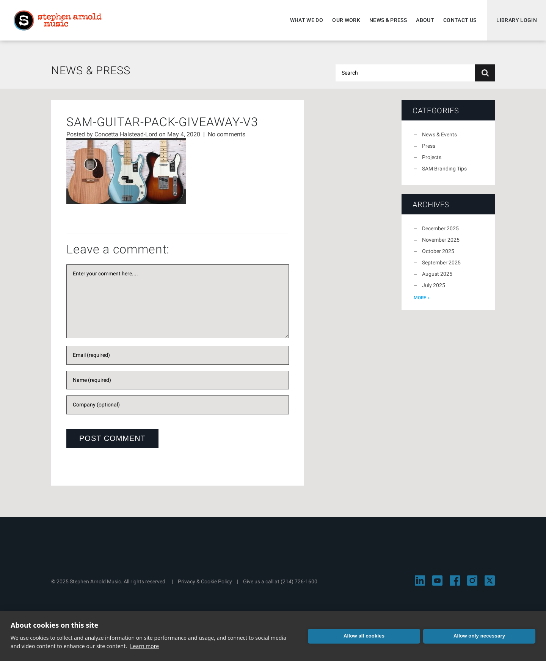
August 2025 (437, 274)
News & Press (388, 20)
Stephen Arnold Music (58, 20)
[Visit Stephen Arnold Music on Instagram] (472, 580)
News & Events (439, 134)
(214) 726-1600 (299, 581)
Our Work (346, 20)
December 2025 (440, 228)
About (425, 20)
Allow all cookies (364, 636)
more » (422, 297)
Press (428, 146)
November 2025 (441, 240)
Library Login (516, 20)
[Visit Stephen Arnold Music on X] (490, 580)
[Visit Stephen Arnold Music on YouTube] (437, 580)
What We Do (306, 20)
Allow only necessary (479, 636)
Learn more (144, 646)
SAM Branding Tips (444, 169)
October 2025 (438, 251)
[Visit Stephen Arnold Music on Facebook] (455, 580)
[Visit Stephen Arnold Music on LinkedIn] (420, 580)
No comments (226, 134)
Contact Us (460, 20)
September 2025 (441, 262)
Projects (431, 157)
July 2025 (433, 285)
